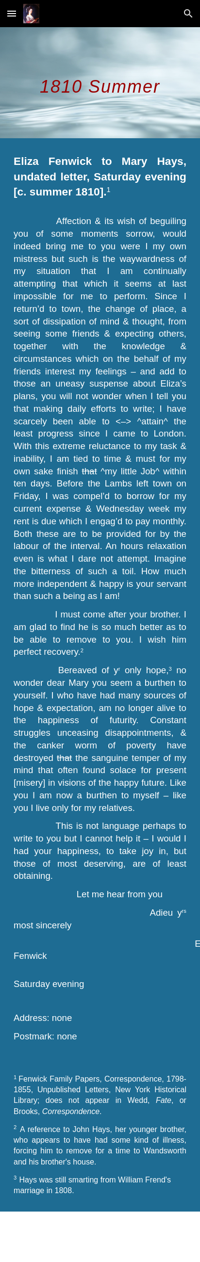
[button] (11, 13)
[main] (100, 82)
